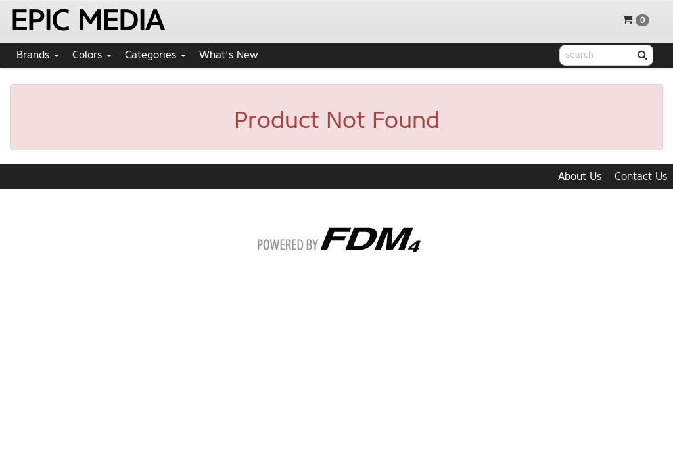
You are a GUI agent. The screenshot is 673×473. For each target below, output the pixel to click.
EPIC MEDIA (87, 20)
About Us (579, 176)
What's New (228, 55)
